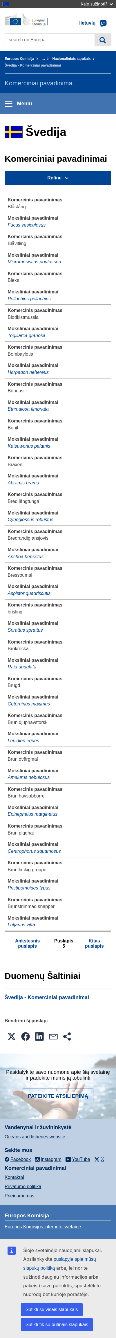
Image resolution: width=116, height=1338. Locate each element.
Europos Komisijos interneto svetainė (43, 1226)
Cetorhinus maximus (29, 703)
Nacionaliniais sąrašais (71, 59)
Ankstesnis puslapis (27, 943)
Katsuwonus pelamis (29, 446)
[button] (11, 1036)
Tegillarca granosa (27, 335)
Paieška (103, 40)
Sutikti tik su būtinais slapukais (57, 1324)
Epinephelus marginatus (33, 814)
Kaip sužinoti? (97, 3)
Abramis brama (23, 482)
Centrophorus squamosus (34, 851)
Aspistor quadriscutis (29, 593)
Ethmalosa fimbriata (28, 409)
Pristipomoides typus (29, 887)
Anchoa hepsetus (26, 556)
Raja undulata (22, 666)
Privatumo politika (23, 1186)
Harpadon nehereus (28, 372)
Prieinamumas (19, 1195)
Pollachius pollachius (29, 298)
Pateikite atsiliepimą (58, 1096)
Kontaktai (14, 1177)
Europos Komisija (19, 59)
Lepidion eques (23, 740)
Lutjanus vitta (21, 924)
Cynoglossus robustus (30, 519)
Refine (54, 177)
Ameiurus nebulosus (29, 777)
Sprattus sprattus (25, 630)
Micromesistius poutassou (34, 261)
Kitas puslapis (94, 943)
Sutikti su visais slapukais (52, 1309)
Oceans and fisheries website (35, 1136)
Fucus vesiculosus (27, 225)
